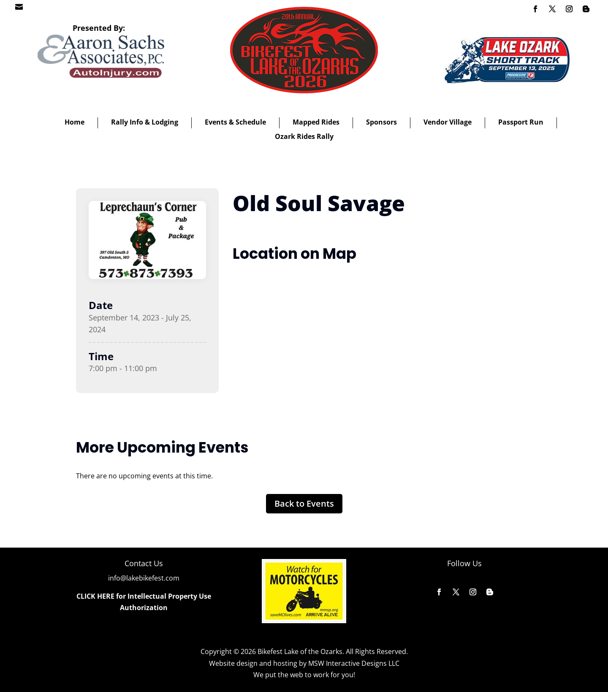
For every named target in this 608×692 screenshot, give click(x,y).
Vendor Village (447, 122)
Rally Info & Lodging (144, 122)
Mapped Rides (316, 122)
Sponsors (381, 122)
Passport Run (520, 122)
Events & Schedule (235, 122)
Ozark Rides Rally (304, 136)
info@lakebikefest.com (143, 578)
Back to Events (304, 503)
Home (74, 122)
